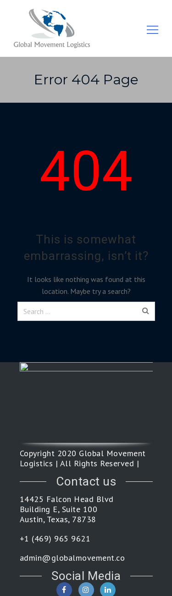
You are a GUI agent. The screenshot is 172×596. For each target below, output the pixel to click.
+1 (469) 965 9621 (55, 539)
